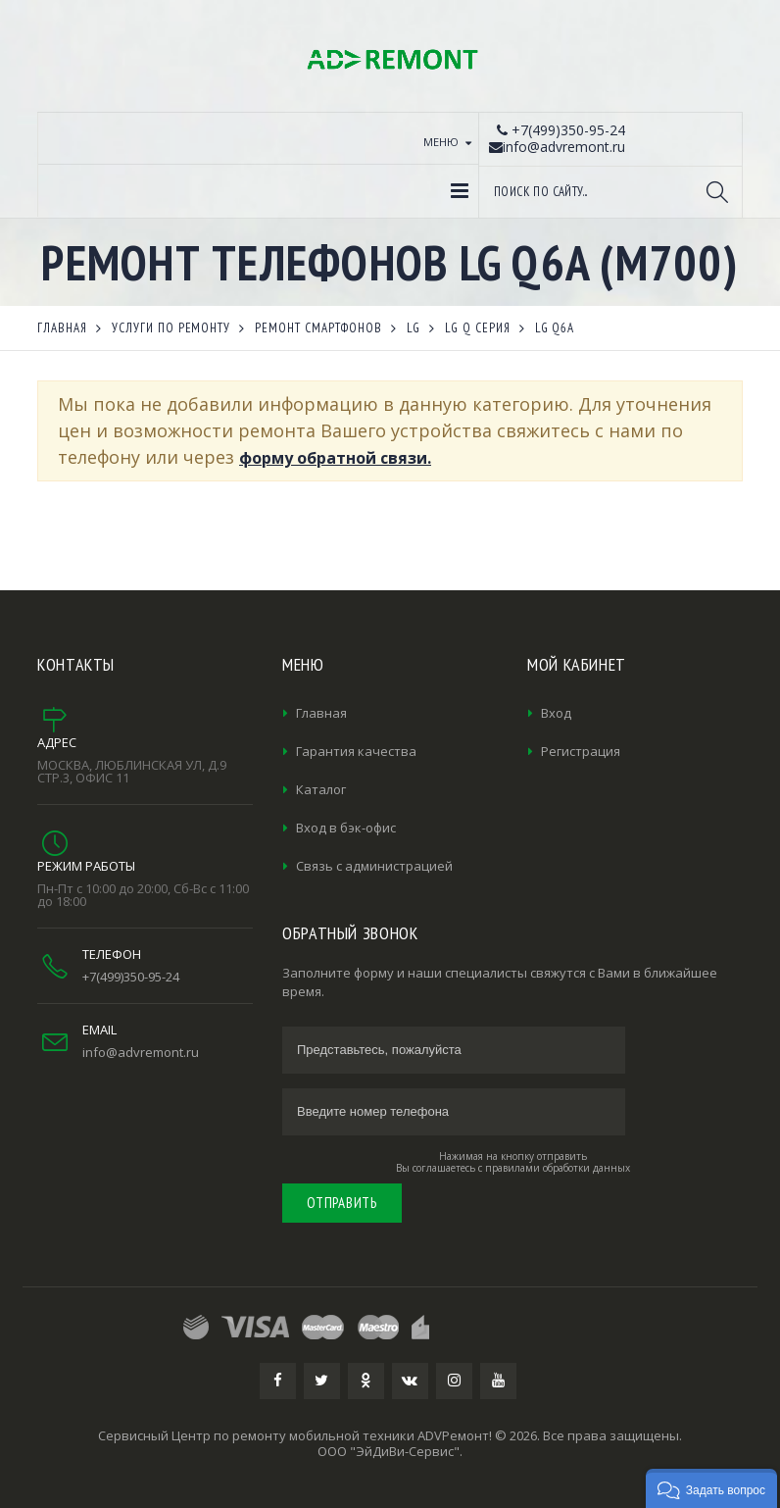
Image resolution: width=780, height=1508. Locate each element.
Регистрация (580, 751)
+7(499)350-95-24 (130, 976)
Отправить (342, 1202)
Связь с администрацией (374, 866)
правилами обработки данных (557, 1168)
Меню (441, 141)
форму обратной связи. (335, 458)
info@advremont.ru (140, 1052)
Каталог (321, 789)
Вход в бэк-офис (346, 827)
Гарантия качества (356, 751)
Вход (556, 713)
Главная (321, 713)
